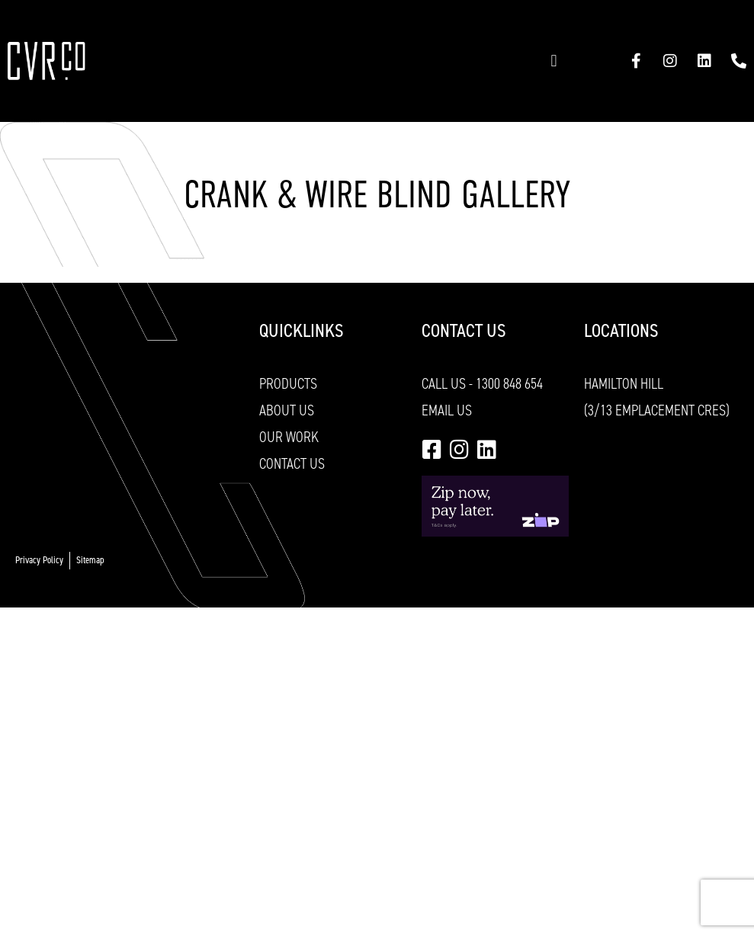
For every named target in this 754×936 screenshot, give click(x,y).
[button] (554, 61)
